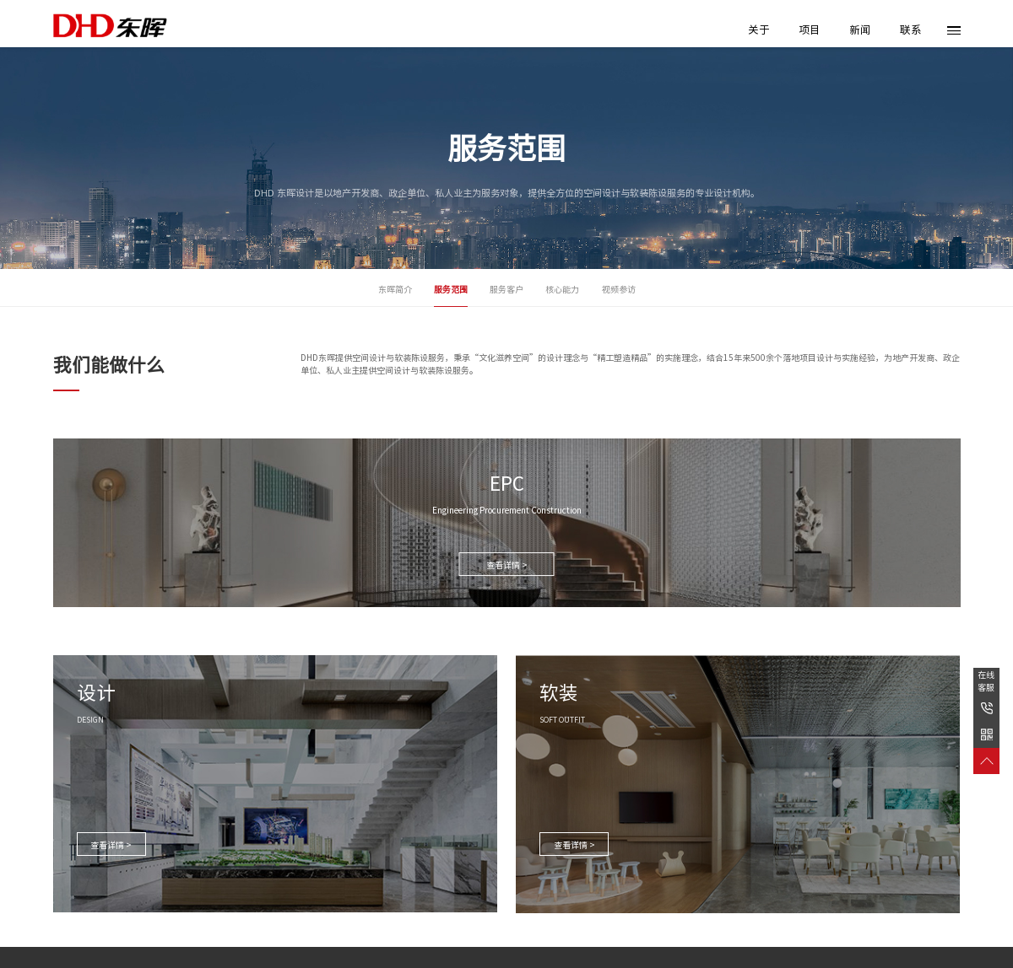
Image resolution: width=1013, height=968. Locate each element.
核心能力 (562, 289)
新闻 (860, 29)
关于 (759, 29)
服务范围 (451, 289)
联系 (911, 29)
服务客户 (506, 289)
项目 (810, 29)
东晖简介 (395, 289)
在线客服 (986, 680)
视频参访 (619, 289)
